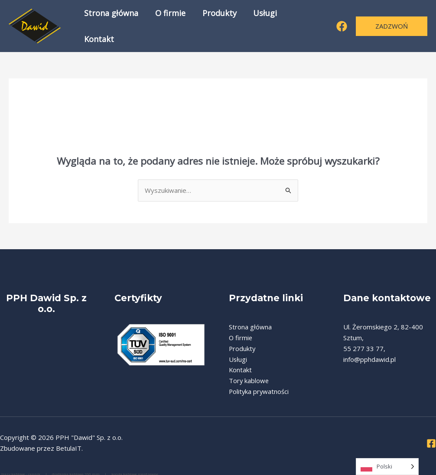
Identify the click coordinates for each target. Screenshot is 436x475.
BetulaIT (68, 443)
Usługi (261, 24)
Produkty (216, 24)
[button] (391, 23)
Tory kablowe (249, 376)
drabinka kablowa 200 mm (76, 469)
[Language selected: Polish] (387, 466)
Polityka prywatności (259, 387)
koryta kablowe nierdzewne (134, 469)
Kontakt (304, 24)
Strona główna (111, 24)
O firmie (168, 24)
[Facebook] (341, 24)
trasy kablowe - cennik (21, 469)
